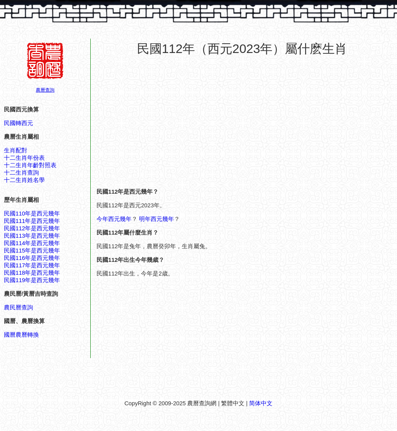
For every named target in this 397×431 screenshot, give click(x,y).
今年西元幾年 (114, 219)
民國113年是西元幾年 (32, 236)
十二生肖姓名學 (24, 180)
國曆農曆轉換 (21, 335)
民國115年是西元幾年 (32, 250)
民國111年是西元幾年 (32, 221)
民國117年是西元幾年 (32, 265)
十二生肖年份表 (24, 158)
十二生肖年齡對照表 (30, 165)
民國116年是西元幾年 (32, 258)
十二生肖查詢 (21, 173)
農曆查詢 (45, 90)
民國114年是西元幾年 (32, 243)
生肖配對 (15, 150)
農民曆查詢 (18, 307)
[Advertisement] (242, 118)
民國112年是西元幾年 (32, 228)
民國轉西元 (18, 123)
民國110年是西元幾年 (32, 213)
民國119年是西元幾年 (32, 280)
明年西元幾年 (156, 219)
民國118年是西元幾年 (32, 273)
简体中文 (260, 403)
